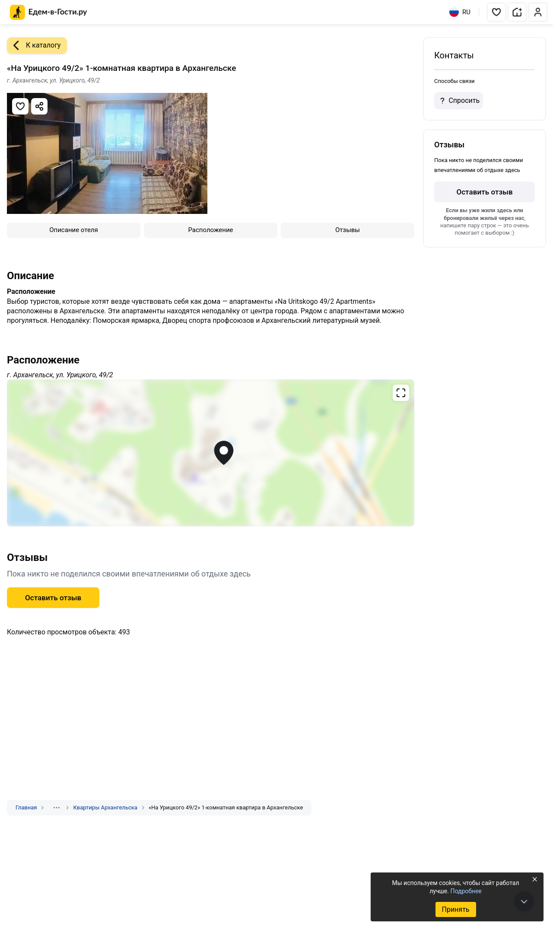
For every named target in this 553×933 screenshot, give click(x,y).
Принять (455, 909)
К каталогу (33, 45)
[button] (496, 12)
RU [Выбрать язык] (459, 12)
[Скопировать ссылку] (39, 106)
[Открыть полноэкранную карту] (210, 452)
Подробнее (465, 891)
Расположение (210, 230)
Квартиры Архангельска (105, 807)
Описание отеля (73, 230)
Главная (26, 807)
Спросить (458, 101)
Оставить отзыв (53, 597)
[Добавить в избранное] (20, 106)
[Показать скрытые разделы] (56, 807)
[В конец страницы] (524, 901)
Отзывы (347, 230)
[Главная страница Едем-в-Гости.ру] (48, 12)
